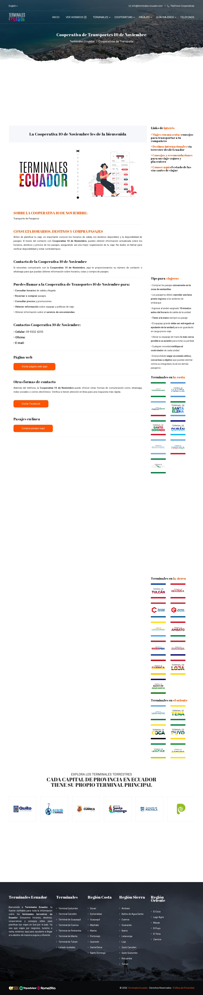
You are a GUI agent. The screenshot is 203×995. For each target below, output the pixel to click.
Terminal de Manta (66, 936)
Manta (92, 930)
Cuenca (124, 919)
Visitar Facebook (31, 403)
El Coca (155, 911)
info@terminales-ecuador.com (146, 6)
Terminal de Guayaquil (68, 919)
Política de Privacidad (183, 988)
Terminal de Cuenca (67, 925)
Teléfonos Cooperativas (180, 6)
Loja (122, 942)
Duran (92, 908)
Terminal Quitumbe (67, 908)
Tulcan (123, 964)
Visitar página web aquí (34, 366)
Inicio (55, 17)
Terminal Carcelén (66, 914)
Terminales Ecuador (82, 41)
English (12, 6)
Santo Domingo (97, 953)
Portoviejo (94, 936)
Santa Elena (95, 947)
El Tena (155, 934)
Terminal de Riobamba (68, 930)
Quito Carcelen (127, 947)
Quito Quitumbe (128, 953)
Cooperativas (124, 17)
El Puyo (155, 928)
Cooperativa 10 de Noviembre (69, 241)
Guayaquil (94, 919)
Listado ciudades (65, 947)
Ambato (124, 908)
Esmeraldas (95, 914)
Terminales (100, 17)
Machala (93, 925)
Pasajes (144, 17)
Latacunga (125, 936)
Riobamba (125, 958)
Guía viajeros (165, 17)
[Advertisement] (101, 87)
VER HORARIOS (76, 17)
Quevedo (93, 942)
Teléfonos (187, 17)
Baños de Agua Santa (131, 914)
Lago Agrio (157, 917)
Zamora (156, 939)
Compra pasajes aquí (33, 428)
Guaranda (125, 925)
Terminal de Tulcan (67, 942)
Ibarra (123, 930)
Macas (155, 922)
